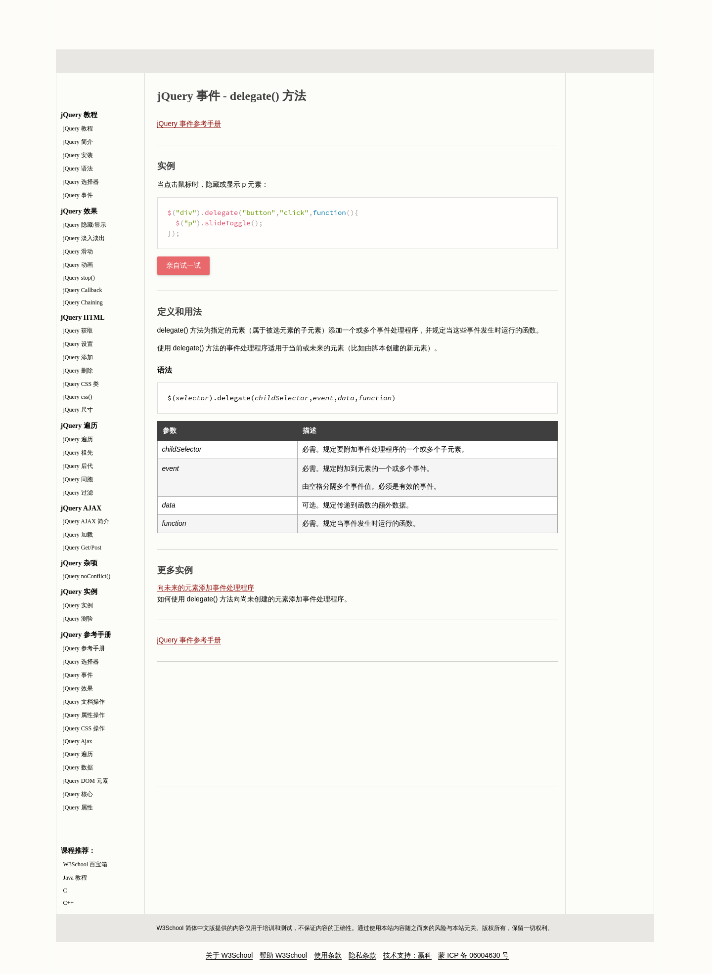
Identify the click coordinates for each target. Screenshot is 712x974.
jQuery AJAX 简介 (86, 521)
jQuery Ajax (77, 741)
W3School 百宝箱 (85, 864)
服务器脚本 (275, 61)
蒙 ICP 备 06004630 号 (473, 955)
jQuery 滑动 (78, 251)
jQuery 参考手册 (84, 648)
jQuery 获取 (78, 330)
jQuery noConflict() (87, 576)
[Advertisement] (420, 22)
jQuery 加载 (78, 534)
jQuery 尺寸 (78, 409)
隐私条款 (362, 955)
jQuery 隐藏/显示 (85, 224)
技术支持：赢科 (407, 955)
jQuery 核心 (78, 794)
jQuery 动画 (78, 264)
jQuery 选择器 (81, 181)
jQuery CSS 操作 (84, 728)
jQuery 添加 (78, 357)
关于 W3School (229, 955)
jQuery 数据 (78, 767)
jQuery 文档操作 (84, 701)
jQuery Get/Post (82, 547)
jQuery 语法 (78, 168)
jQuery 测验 (78, 618)
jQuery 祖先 (78, 452)
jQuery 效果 (78, 688)
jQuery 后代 (78, 466)
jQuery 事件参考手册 (189, 123)
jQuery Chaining (83, 302)
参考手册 (612, 61)
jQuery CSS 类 (81, 384)
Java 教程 (75, 877)
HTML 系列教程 (97, 61)
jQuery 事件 (78, 195)
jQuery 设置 (78, 343)
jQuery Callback (82, 290)
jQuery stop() (79, 277)
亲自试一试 (183, 265)
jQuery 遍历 (78, 439)
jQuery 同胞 (78, 479)
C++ (68, 902)
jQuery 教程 (78, 128)
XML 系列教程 (445, 61)
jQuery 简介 (78, 141)
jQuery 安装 (78, 155)
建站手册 (521, 61)
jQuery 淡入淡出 (84, 238)
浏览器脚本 (185, 61)
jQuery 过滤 (78, 492)
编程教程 (368, 61)
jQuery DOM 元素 (85, 780)
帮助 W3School (283, 955)
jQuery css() (77, 396)
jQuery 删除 (78, 370)
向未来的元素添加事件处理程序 (205, 588)
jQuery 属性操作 (84, 715)
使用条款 (328, 955)
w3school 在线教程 (148, 22)
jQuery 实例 (78, 605)
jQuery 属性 (78, 807)
